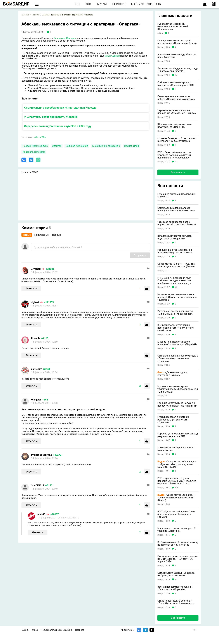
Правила (79, 630)
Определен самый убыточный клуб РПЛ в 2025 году (57, 126)
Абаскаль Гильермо (34, 151)
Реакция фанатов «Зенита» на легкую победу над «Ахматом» (175, 251)
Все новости (178, 172)
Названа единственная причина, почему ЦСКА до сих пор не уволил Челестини (177, 297)
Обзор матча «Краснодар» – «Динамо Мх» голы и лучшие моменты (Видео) (176, 464)
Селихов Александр (77, 146)
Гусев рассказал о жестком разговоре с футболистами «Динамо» (173, 420)
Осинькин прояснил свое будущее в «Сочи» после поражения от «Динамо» (177, 358)
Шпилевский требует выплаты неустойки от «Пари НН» (174, 125)
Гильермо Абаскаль (65, 38)
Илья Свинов (112, 55)
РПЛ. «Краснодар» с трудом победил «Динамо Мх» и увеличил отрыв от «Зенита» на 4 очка (176, 481)
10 (176, 579)
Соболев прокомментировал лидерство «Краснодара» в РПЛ (175, 83)
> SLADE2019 (71, 517)
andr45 (41, 514)
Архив (25, 630)
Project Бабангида (41, 454)
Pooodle (35, 338)
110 (177, 487)
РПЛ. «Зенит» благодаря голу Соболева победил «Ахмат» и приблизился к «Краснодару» (174, 155)
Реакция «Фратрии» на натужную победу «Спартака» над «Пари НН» (177, 404)
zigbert (35, 302)
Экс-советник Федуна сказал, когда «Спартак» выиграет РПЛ (177, 69)
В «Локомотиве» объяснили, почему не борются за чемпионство (177, 543)
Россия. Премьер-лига (35, 146)
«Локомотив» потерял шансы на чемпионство (175, 449)
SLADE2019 (37, 485)
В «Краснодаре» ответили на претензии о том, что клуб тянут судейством (175, 328)
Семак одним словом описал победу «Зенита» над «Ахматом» (176, 97)
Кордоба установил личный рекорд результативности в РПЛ (177, 435)
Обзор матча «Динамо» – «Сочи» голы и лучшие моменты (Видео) (176, 498)
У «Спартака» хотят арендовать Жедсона (51, 116)
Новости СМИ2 (29, 172)
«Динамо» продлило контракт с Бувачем (172, 373)
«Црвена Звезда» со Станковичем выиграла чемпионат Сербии (176, 139)
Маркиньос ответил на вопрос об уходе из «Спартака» (176, 529)
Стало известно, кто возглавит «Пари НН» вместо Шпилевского (175, 602)
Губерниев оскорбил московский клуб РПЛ (176, 195)
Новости (35, 15)
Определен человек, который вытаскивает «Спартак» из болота (177, 42)
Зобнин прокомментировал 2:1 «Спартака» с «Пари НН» (175, 588)
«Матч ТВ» (40, 137)
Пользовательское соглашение (56, 630)
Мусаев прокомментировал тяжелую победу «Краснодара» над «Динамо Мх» (177, 389)
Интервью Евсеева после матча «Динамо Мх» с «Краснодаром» (175, 312)
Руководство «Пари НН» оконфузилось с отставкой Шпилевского (172, 27)
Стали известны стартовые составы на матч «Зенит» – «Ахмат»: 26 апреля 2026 (177, 559)
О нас (35, 630)
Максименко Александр (106, 146)
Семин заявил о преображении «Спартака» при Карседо (60, 107)
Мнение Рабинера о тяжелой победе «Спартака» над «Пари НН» (177, 343)
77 (176, 162)
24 (176, 75)
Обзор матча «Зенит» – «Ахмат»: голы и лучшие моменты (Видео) (176, 265)
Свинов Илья (131, 146)
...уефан (36, 268)
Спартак (56, 146)
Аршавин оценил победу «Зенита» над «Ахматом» (176, 56)
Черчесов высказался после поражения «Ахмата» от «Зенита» (176, 111)
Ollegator (36, 399)
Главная (25, 15)
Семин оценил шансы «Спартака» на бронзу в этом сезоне (176, 574)
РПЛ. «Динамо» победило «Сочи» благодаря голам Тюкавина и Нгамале (176, 514)
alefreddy (36, 369)
